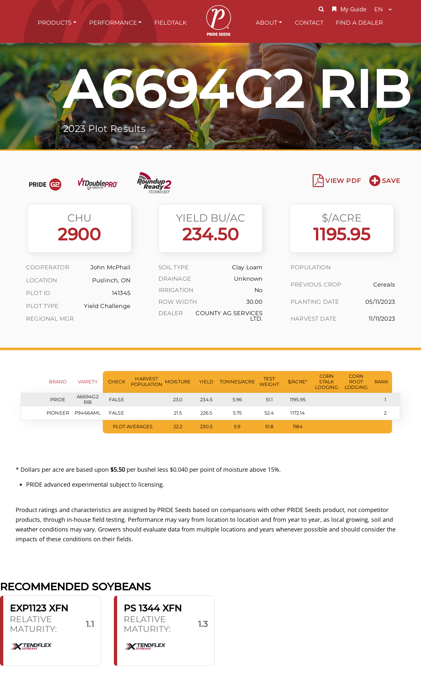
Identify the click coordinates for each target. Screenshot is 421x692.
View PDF (337, 180)
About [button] (266, 22)
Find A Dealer (359, 22)
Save (384, 180)
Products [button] (55, 22)
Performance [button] (113, 22)
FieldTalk (170, 22)
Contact (309, 22)
